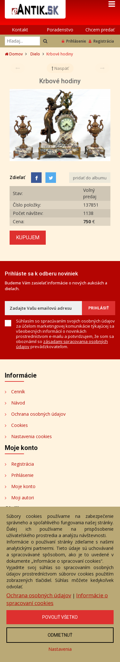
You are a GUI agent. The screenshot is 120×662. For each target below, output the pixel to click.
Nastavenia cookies (31, 436)
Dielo (35, 54)
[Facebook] (36, 177)
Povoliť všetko (60, 617)
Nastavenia (60, 649)
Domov (14, 54)
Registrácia (101, 41)
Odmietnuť (60, 635)
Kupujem (27, 237)
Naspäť (60, 68)
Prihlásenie (74, 41)
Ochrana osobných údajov (38, 414)
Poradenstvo (60, 30)
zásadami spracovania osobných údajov (62, 344)
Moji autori (22, 497)
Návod (18, 403)
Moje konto (23, 486)
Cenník (18, 391)
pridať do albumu (90, 178)
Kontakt (20, 30)
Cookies (19, 425)
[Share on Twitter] (50, 177)
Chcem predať (100, 30)
